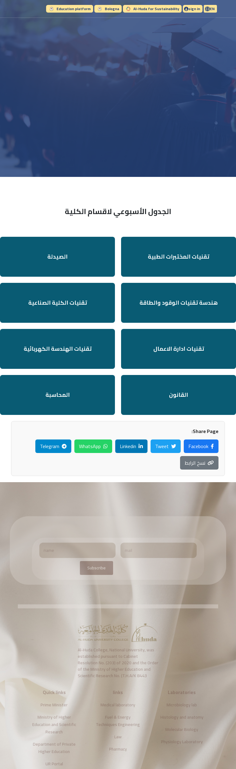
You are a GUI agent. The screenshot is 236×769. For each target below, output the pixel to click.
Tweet (165, 446)
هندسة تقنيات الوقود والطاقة (179, 303)
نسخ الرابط (199, 462)
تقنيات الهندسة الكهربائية (58, 349)
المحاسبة (57, 395)
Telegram (53, 446)
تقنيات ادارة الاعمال (178, 349)
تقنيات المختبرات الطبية (178, 257)
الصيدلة (57, 257)
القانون (178, 395)
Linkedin (131, 446)
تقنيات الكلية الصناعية (57, 303)
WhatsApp (93, 446)
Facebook (201, 446)
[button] (210, 9)
